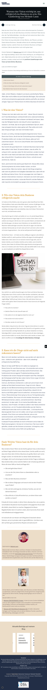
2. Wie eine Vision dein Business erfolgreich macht (16, 83)
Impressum (27, 674)
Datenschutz (21, 674)
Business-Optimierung (24, 18)
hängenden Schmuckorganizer (24, 554)
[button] (2, 687)
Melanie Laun (17, 52)
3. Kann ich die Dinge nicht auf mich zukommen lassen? (17, 86)
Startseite (33, 674)
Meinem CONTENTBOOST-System (13, 600)
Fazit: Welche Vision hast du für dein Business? (15, 89)
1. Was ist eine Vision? (8, 80)
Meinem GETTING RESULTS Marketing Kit (15, 609)
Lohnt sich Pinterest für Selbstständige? (23, 642)
